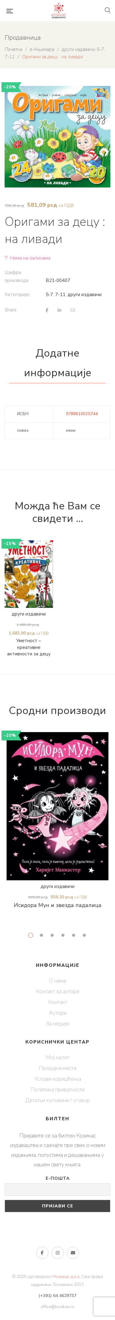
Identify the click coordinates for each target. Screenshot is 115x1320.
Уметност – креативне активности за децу (29, 648)
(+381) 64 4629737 (57, 1296)
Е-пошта (58, 1178)
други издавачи (84, 294)
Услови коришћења (57, 1079)
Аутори (58, 1013)
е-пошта (73, 1253)
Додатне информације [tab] (57, 363)
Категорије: (17, 294)
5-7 (49, 294)
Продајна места (57, 1068)
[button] (100, 93)
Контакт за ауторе (57, 991)
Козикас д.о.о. (67, 1276)
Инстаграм (57, 1253)
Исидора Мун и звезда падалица (58, 905)
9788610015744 (82, 414)
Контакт (57, 1002)
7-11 (60, 294)
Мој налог (58, 1057)
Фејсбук (42, 1253)
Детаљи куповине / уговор (57, 1100)
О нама (57, 981)
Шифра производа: (17, 276)
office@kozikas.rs (57, 1307)
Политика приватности (57, 1089)
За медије (57, 1024)
